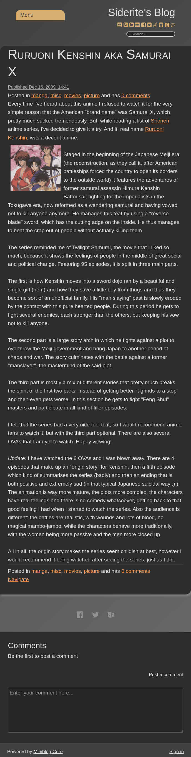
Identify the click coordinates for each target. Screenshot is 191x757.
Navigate (18, 579)
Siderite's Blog (141, 12)
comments (135, 95)
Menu (27, 15)
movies (72, 95)
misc (56, 95)
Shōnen (160, 121)
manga (39, 95)
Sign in (176, 751)
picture (92, 95)
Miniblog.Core (48, 751)
